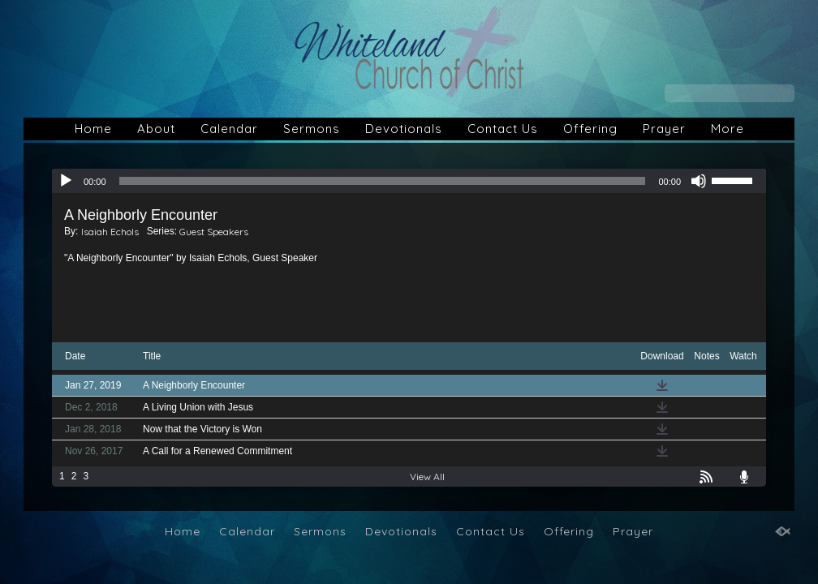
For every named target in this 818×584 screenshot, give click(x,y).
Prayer (664, 128)
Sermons (311, 128)
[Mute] (699, 181)
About (156, 128)
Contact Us (502, 128)
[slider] (382, 181)
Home (93, 128)
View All (427, 476)
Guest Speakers (213, 231)
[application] (409, 181)
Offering (590, 128)
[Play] (66, 181)
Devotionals (403, 128)
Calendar (229, 128)
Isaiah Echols (110, 231)
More (727, 128)
